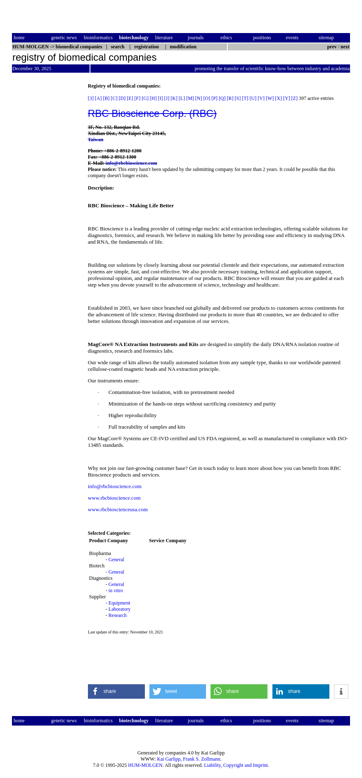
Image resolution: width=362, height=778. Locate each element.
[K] (173, 98)
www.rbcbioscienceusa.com (118, 509)
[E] (130, 98)
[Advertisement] (47, 207)
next (345, 47)
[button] (116, 691)
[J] (167, 98)
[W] (270, 98)
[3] (91, 98)
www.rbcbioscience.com (114, 498)
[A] (98, 98)
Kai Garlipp (168, 759)
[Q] (222, 98)
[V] (261, 98)
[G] (145, 98)
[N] (198, 98)
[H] (153, 98)
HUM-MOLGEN (145, 765)
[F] (138, 98)
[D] (122, 98)
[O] (207, 98)
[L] (182, 98)
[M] (190, 98)
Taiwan (96, 139)
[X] (278, 98)
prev (332, 47)
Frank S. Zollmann (201, 759)
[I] (160, 98)
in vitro (116, 590)
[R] (230, 98)
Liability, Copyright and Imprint (236, 765)
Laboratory (119, 609)
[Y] (286, 98)
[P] (214, 98)
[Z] (294, 98)
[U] (253, 98)
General (116, 559)
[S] (238, 98)
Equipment (119, 603)
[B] (106, 98)
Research (118, 615)
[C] (114, 98)
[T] (245, 98)
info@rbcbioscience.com (131, 163)
